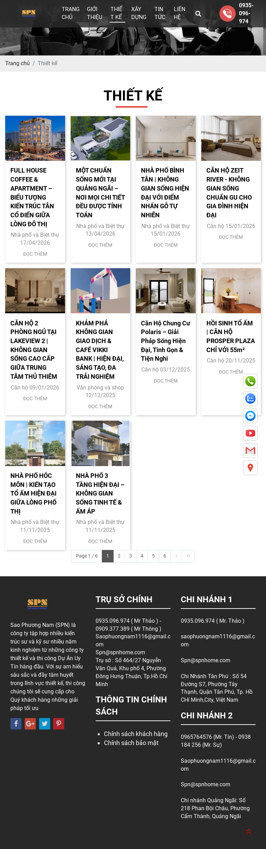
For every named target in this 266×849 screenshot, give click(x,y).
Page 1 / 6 (87, 556)
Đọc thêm (35, 254)
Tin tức (159, 13)
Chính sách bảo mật (131, 742)
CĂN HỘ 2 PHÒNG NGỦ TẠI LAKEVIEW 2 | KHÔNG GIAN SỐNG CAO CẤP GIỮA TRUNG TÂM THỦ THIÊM (33, 350)
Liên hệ (179, 13)
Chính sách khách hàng (136, 733)
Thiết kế (116, 13)
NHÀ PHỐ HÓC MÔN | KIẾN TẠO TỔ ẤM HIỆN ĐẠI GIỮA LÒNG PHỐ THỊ (33, 493)
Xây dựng (139, 13)
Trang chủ (71, 13)
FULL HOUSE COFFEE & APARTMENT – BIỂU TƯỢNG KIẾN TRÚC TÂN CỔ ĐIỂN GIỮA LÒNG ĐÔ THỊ (32, 197)
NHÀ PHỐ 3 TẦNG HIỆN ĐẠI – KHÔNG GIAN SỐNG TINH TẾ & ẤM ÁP (100, 493)
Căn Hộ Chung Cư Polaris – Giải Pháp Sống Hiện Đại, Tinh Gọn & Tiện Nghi (165, 341)
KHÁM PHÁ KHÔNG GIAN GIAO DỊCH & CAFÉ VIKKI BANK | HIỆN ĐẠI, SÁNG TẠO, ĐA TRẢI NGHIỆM (100, 350)
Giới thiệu (94, 13)
